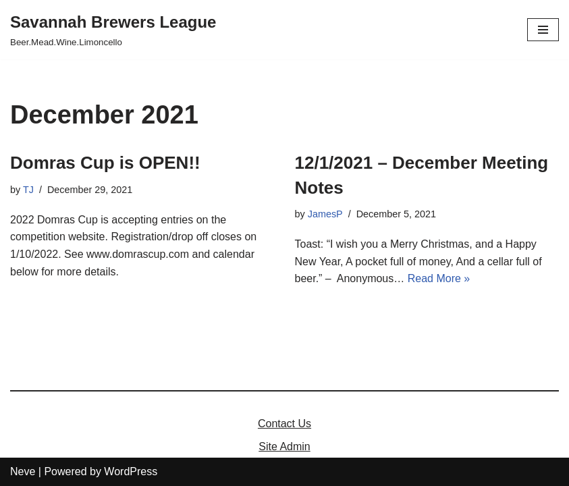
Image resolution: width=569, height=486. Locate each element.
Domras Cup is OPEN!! (105, 163)
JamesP (325, 214)
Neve (22, 471)
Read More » (439, 278)
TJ (28, 189)
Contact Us (284, 423)
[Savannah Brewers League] (113, 29)
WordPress (130, 471)
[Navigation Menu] (543, 29)
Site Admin (284, 446)
